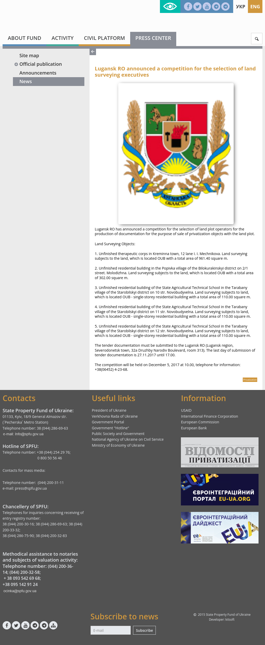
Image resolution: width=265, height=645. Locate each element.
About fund (24, 37)
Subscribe (144, 630)
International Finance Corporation (209, 416)
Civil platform (104, 37)
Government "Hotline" (110, 427)
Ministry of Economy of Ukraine (118, 445)
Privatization (250, 379)
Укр (240, 6)
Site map (29, 55)
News (25, 81)
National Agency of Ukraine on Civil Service (128, 439)
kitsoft (229, 619)
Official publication (38, 64)
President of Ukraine (109, 410)
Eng (255, 6)
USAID (186, 410)
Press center (153, 37)
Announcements (37, 73)
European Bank (194, 427)
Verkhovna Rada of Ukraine (115, 416)
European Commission (200, 421)
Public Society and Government (118, 433)
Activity (62, 37)
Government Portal (108, 421)
